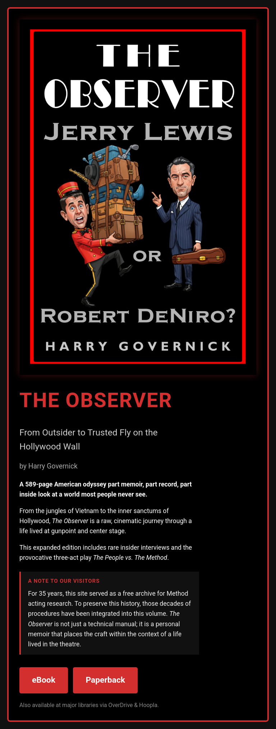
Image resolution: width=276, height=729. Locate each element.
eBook (43, 680)
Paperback (105, 680)
